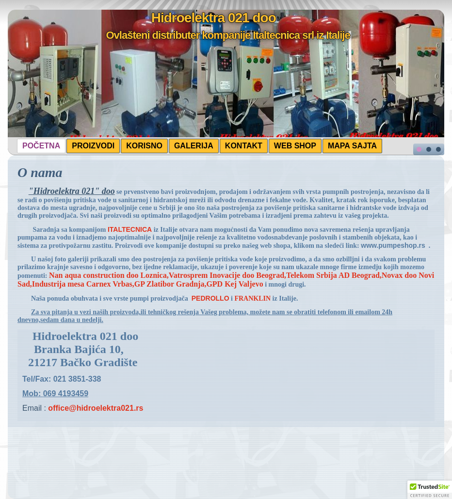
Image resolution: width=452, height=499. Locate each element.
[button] (429, 490)
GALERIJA (193, 146)
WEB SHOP (295, 146)
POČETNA (41, 146)
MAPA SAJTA (352, 146)
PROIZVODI (93, 146)
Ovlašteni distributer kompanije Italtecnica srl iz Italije (228, 35)
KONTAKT (243, 146)
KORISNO (144, 146)
